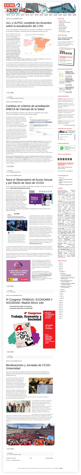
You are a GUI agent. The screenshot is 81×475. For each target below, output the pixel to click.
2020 (60, 302)
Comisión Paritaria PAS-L (69, 202)
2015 (60, 311)
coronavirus (68, 210)
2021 (60, 300)
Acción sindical (61, 192)
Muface (69, 231)
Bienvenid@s (61, 24)
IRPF (66, 223)
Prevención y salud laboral (69, 240)
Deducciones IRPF (61, 213)
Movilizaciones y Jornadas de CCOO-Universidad (66, 287)
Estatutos (63, 218)
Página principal (62, 20)
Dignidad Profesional (64, 214)
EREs (65, 216)
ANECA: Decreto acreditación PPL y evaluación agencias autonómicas (69, 80)
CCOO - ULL (61, 177)
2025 (60, 264)
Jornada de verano (71, 223)
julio (61, 293)
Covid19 (59, 211)
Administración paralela (70, 194)
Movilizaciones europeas (70, 229)
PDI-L (63, 237)
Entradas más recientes (11, 458)
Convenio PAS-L (61, 210)
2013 (60, 314)
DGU (70, 213)
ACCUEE (73, 192)
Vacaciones (60, 257)
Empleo (73, 215)
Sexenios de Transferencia (69, 252)
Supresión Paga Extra (69, 253)
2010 (60, 318)
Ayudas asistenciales (66, 196)
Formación (73, 219)
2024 (60, 266)
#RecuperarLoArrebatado (63, 191)
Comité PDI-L (65, 205)
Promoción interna (62, 243)
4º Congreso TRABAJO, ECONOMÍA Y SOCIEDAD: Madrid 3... (67, 284)
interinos (73, 222)
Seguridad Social (71, 251)
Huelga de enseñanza (67, 220)
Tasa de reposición (66, 254)
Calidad (73, 198)
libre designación (69, 228)
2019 (60, 304)
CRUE (63, 211)
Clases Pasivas (72, 201)
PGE (70, 238)
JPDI (66, 224)
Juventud (72, 225)
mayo (61, 296)
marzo (61, 298)
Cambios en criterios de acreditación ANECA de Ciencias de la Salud (28, 107)
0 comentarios (10, 170)
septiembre (62, 291)
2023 (60, 268)
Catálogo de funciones (71, 199)
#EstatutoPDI (72, 190)
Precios (73, 239)
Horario (59, 220)
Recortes (61, 246)
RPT (71, 249)
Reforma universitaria (63, 247)
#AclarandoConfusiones (62, 190)
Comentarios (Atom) (16, 460)
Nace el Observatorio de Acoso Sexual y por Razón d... (66, 281)
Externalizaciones (65, 219)
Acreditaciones (13, 172)
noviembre (62, 273)
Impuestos (67, 222)
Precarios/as (67, 239)
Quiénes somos (62, 25)
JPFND (69, 224)
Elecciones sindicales (64, 215)
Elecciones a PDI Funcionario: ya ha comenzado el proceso (70, 72)
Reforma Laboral (70, 246)
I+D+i (63, 222)
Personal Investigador (63, 238)
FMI (70, 219)
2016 (60, 309)
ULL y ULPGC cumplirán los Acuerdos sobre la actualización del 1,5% (29, 24)
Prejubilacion (60, 240)
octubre (61, 289)
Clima (59, 202)
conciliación (66, 206)
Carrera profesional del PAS (62, 199)
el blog (73, 214)
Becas (64, 198)
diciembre (62, 271)
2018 (60, 305)
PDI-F (59, 237)
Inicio (31, 458)
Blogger (61, 468)
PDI (20, 172)
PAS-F (67, 235)
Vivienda (63, 257)
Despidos (66, 213)
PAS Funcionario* (62, 28)
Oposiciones (70, 233)
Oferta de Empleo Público (66, 233)
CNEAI (61, 202)
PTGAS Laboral (62, 30)
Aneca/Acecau (72, 195)
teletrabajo (73, 254)
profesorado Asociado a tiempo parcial (66, 242)
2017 (60, 307)
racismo (73, 243)
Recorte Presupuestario (66, 244)
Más (71, 85)
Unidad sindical (71, 256)
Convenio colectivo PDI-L (68, 209)
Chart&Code (67, 201)
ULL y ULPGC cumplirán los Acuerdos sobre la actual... (66, 275)
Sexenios (60, 252)
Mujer (14, 291)
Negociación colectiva (14, 98)
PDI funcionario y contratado (64, 31)
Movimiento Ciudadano (63, 231)
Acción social (68, 192)
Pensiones (68, 237)
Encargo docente (61, 216)
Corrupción (73, 210)
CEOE (64, 201)
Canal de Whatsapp (63, 27)
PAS (63, 235)
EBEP (70, 214)
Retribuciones (21, 98)
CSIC (67, 211)
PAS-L (70, 235)
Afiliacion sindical (61, 195)
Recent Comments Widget (70, 125)
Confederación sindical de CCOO (65, 184)
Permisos (73, 237)
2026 (60, 263)
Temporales (60, 256)
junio (61, 294)
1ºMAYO (73, 191)
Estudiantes (67, 218)
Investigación (61, 223)
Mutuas (59, 232)
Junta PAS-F (66, 225)
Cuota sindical (72, 211)
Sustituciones (60, 254)
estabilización (69, 216)
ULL (65, 256)
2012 (60, 316)
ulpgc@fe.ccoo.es (27, 158)
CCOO (11, 291)
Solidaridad (60, 253)
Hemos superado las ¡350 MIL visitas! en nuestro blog (69, 88)
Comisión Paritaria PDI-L (62, 204)
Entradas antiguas (49, 458)
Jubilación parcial (61, 225)
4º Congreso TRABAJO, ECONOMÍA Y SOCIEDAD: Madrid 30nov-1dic (29, 301)
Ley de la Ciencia (68, 227)
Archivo (59, 196)
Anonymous (60, 98)
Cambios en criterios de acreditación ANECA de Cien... (67, 278)
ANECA (17, 172)
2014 (60, 312)
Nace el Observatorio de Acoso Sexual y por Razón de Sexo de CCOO (29, 181)
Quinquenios (70, 243)
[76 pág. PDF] (42, 276)
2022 (60, 270)
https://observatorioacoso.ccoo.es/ (20, 188)
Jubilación (73, 224)
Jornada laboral (61, 224)
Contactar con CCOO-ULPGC (65, 22)
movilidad (63, 229)
